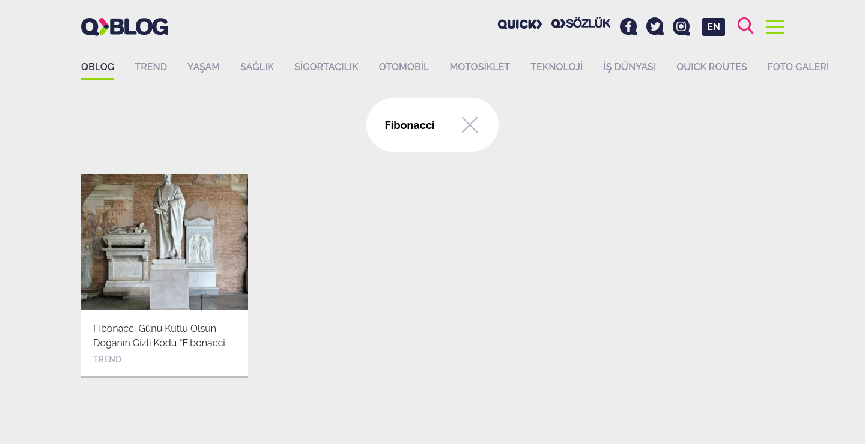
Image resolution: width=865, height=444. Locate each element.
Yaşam (203, 67)
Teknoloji (556, 67)
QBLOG (97, 67)
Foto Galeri (799, 67)
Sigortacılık (326, 67)
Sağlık (257, 67)
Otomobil (404, 67)
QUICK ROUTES (711, 67)
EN (713, 26)
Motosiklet (479, 67)
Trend (151, 67)
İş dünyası (629, 67)
